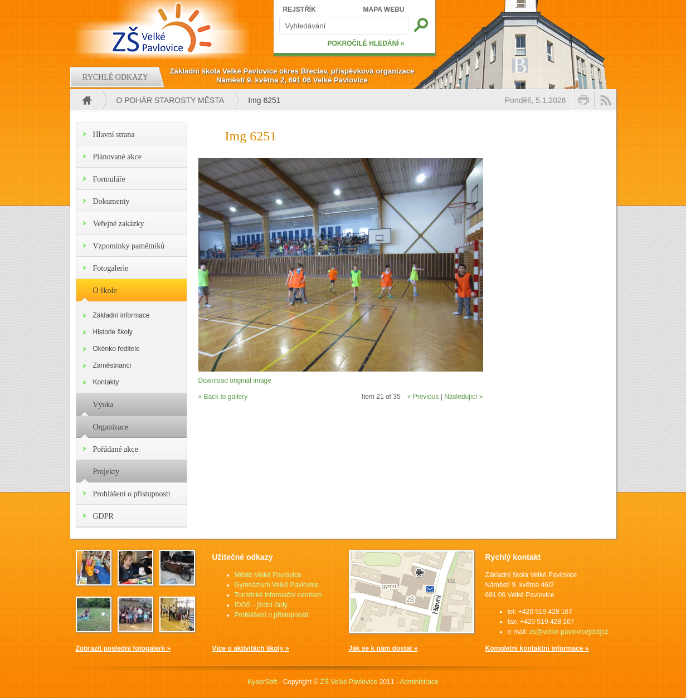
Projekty (106, 471)
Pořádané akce (115, 449)
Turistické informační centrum (278, 595)
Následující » (463, 397)
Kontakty (106, 382)
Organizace (110, 427)
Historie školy (113, 332)
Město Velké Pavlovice (268, 575)
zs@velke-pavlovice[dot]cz (569, 632)
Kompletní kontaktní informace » (537, 648)
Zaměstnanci (112, 365)
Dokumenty (111, 201)
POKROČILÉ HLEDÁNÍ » (365, 43)
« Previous (423, 397)
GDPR (103, 516)
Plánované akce (117, 157)
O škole (105, 290)
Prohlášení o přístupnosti (132, 494)
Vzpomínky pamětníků (129, 246)
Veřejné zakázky (118, 223)
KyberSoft (262, 682)
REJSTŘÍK (299, 9)
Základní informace (121, 315)
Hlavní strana (114, 134)
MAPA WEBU (384, 9)
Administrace (419, 682)
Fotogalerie (111, 268)
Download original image (234, 380)
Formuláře (109, 179)
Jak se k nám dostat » (383, 648)
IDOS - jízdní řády (261, 605)
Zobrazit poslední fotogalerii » (123, 648)
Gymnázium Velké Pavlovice (277, 585)
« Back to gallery (223, 397)
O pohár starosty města (170, 100)
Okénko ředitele (116, 349)
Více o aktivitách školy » (250, 648)
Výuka (103, 405)
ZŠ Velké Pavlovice (349, 682)
